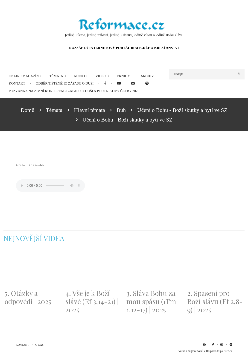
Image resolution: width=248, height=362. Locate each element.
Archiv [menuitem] (147, 76)
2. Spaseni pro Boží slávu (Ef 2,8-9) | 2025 (215, 301)
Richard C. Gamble (31, 165)
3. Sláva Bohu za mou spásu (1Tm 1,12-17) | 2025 (151, 301)
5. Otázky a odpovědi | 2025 (28, 297)
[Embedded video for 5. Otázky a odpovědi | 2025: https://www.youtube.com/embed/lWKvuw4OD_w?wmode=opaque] (33, 268)
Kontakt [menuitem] (17, 83)
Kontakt (22, 344)
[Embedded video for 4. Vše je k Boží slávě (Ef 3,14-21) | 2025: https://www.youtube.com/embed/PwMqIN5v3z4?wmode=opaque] (93, 268)
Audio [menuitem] (79, 76)
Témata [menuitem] (56, 76)
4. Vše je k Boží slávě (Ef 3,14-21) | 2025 (92, 301)
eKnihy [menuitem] (123, 76)
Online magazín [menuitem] (24, 76)
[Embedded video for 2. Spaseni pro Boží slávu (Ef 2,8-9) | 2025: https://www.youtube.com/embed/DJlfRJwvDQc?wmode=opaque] (215, 268)
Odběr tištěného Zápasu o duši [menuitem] (64, 83)
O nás (39, 344)
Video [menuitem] (100, 76)
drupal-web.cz (224, 351)
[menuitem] (105, 83)
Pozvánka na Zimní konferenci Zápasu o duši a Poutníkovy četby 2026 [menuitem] (74, 91)
